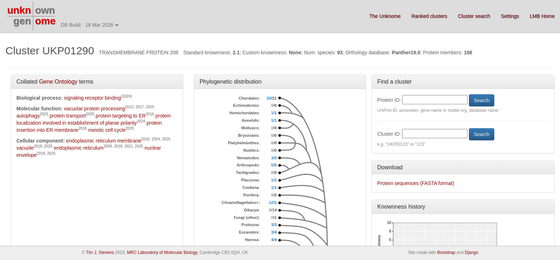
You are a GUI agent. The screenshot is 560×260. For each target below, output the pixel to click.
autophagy (28, 116)
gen (22, 20)
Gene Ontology (58, 82)
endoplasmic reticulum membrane (103, 141)
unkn (19, 10)
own (45, 10)
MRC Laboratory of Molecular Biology (162, 252)
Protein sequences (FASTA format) (415, 183)
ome (45, 20)
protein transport (68, 116)
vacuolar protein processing (94, 108)
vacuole (25, 148)
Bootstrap (446, 252)
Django (471, 252)
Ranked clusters (429, 16)
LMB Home (542, 16)
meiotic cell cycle (107, 130)
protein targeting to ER (121, 116)
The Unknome (385, 16)
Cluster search (474, 16)
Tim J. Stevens (100, 252)
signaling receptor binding (92, 98)
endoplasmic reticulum (79, 148)
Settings (510, 16)
